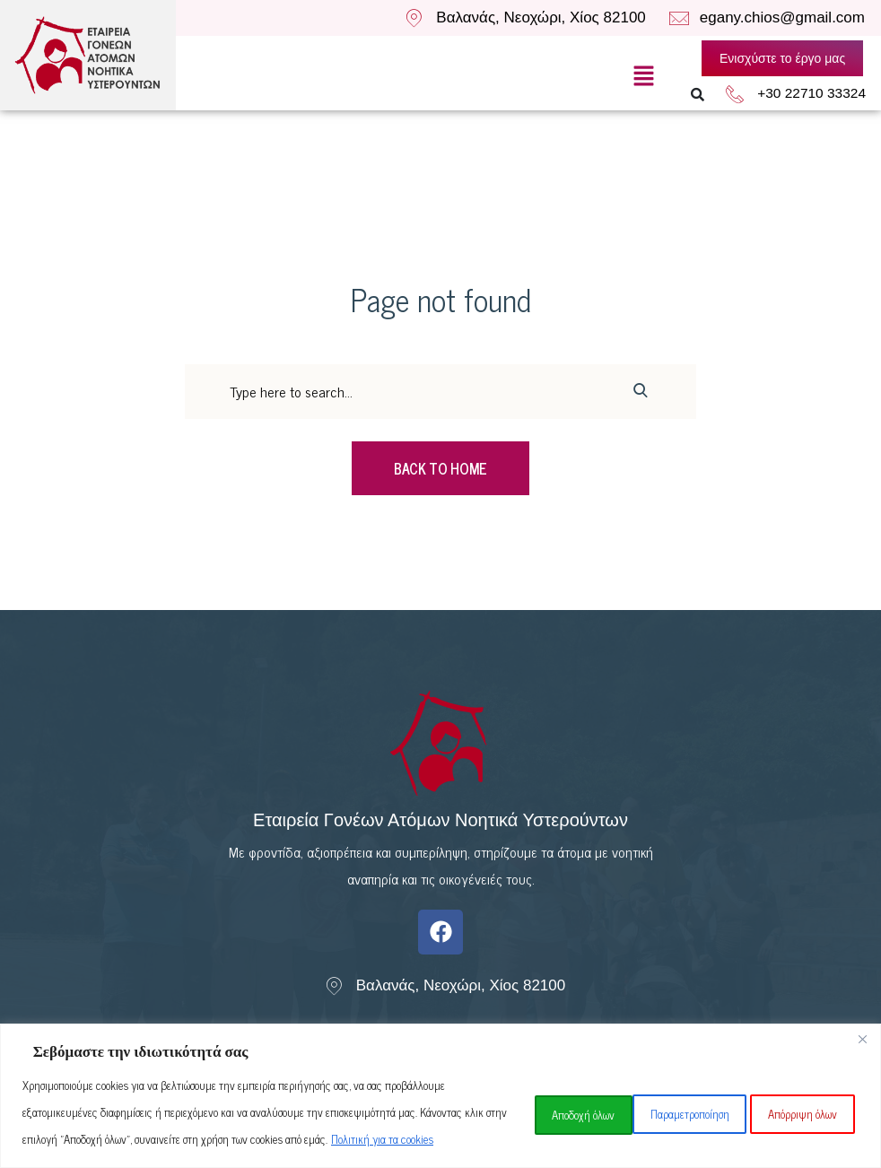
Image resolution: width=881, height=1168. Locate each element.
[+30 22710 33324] (746, 94)
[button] (643, 75)
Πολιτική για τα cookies (190, 1139)
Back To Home (440, 468)
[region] (440, 1082)
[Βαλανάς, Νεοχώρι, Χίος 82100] (414, 18)
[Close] (862, 1012)
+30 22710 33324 (817, 93)
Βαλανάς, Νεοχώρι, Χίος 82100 (540, 17)
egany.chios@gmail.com (782, 17)
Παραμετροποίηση (526, 1098)
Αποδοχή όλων (798, 1098)
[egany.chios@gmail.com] (679, 18)
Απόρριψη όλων (666, 1098)
